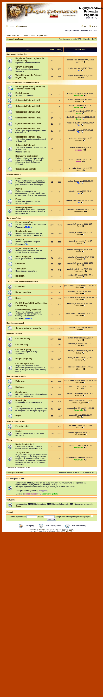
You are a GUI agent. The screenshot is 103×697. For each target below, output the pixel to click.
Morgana (78, 150)
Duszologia (20, 400)
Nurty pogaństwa (13, 218)
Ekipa (28, 468)
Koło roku (20, 286)
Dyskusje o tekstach (24, 444)
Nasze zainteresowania (16, 376)
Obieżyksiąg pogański (25, 169)
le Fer (78, 353)
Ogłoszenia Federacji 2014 (27, 106)
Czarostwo (20, 264)
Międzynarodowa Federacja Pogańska (22, 82)
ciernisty (78, 360)
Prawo (18, 199)
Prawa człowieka (13, 174)
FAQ (84, 26)
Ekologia (19, 387)
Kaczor (19, 506)
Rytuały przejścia (23, 292)
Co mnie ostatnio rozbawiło (28, 328)
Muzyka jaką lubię (23, 358)
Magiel (18, 431)
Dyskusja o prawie (23, 207)
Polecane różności (14, 334)
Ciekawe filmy (21, 344)
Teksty (9, 440)
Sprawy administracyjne (16, 54)
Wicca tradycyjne (23, 257)
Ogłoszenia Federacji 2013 (27, 112)
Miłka (79, 235)
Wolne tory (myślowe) (15, 421)
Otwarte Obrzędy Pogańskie (28, 310)
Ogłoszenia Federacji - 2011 (28, 123)
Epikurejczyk (79, 435)
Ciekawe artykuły (23, 349)
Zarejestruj (21, 26)
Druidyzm (19, 239)
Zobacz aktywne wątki (39, 35)
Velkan (78, 161)
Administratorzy (30, 494)
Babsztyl (78, 395)
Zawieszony (78, 271)
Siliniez (78, 170)
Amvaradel (78, 96)
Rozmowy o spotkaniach (26, 156)
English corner (22, 93)
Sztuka (18, 407)
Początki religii (22, 426)
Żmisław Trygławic (78, 403)
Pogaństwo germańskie (26, 248)
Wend (78, 428)
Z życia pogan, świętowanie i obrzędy (22, 281)
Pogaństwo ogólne (24, 222)
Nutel (79, 329)
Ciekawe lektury (22, 338)
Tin (78, 70)
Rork (78, 78)
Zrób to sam (21, 392)
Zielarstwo (20, 381)
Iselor (78, 277)
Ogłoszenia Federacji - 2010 (28, 129)
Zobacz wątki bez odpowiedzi (17, 35)
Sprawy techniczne (24, 67)
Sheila (27, 152)
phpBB (41, 529)
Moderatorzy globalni (50, 494)
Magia (18, 416)
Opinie (18, 179)
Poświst (79, 243)
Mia (78, 417)
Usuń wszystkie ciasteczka (15, 468)
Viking (78, 252)
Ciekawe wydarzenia (24, 363)
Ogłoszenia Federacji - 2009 (28, 137)
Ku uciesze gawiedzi (15, 323)
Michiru (28, 227)
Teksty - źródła (22, 452)
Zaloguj (10, 26)
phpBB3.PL (70, 531)
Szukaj (93, 26)
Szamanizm (20, 269)
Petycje (18, 189)
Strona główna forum (14, 39)
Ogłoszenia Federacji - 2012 (28, 118)
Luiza (78, 113)
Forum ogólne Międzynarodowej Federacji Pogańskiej (30, 87)
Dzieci (18, 298)
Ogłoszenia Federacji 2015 (27, 100)
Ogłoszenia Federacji (25, 145)
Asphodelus (78, 212)
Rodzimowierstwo (23, 231)
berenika (78, 102)
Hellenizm (20, 276)
